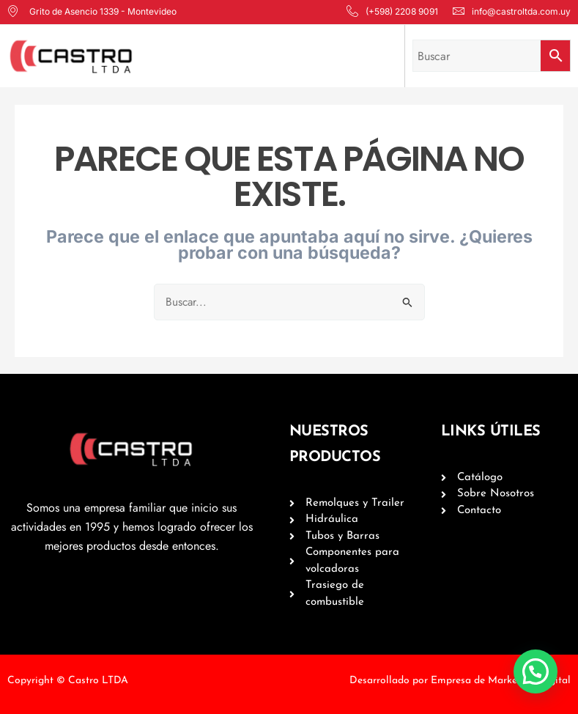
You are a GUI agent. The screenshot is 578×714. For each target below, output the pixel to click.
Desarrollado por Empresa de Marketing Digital (460, 680)
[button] (540, 684)
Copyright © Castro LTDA (67, 680)
